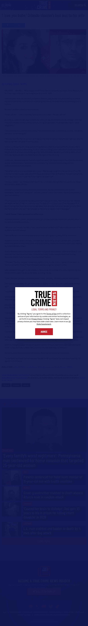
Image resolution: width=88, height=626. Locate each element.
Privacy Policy (36, 319)
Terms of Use (51, 314)
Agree (44, 331)
